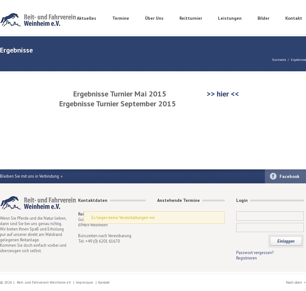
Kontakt (293, 18)
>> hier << (222, 94)
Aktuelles (86, 18)
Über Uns (154, 18)
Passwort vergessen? (254, 252)
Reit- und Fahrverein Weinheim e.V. (38, 20)
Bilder (263, 18)
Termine (120, 18)
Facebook (289, 176)
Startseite (279, 60)
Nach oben (294, 282)
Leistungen (230, 18)
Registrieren (246, 258)
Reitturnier (190, 18)
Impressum (84, 282)
